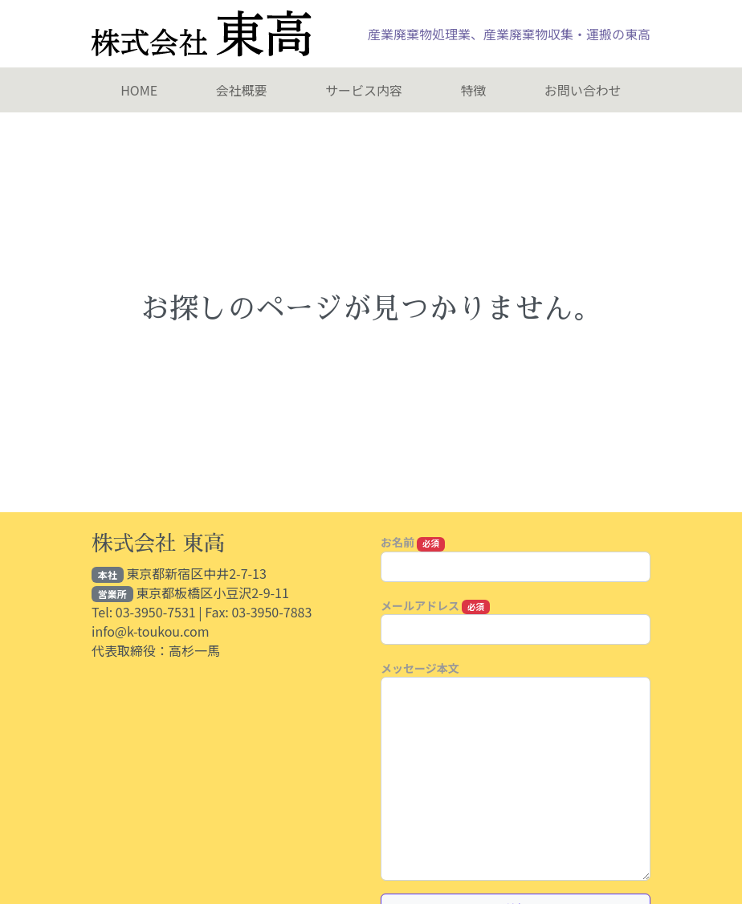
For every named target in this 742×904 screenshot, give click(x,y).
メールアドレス (435, 605)
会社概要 (241, 90)
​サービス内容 (363, 90)
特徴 (473, 90)
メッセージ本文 (420, 668)
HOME (138, 90)
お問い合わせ (583, 90)
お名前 (413, 542)
